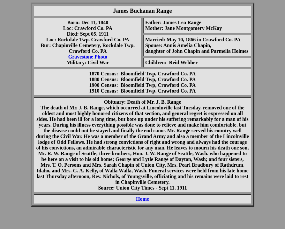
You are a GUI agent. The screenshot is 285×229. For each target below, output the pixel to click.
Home (142, 199)
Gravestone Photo (87, 56)
